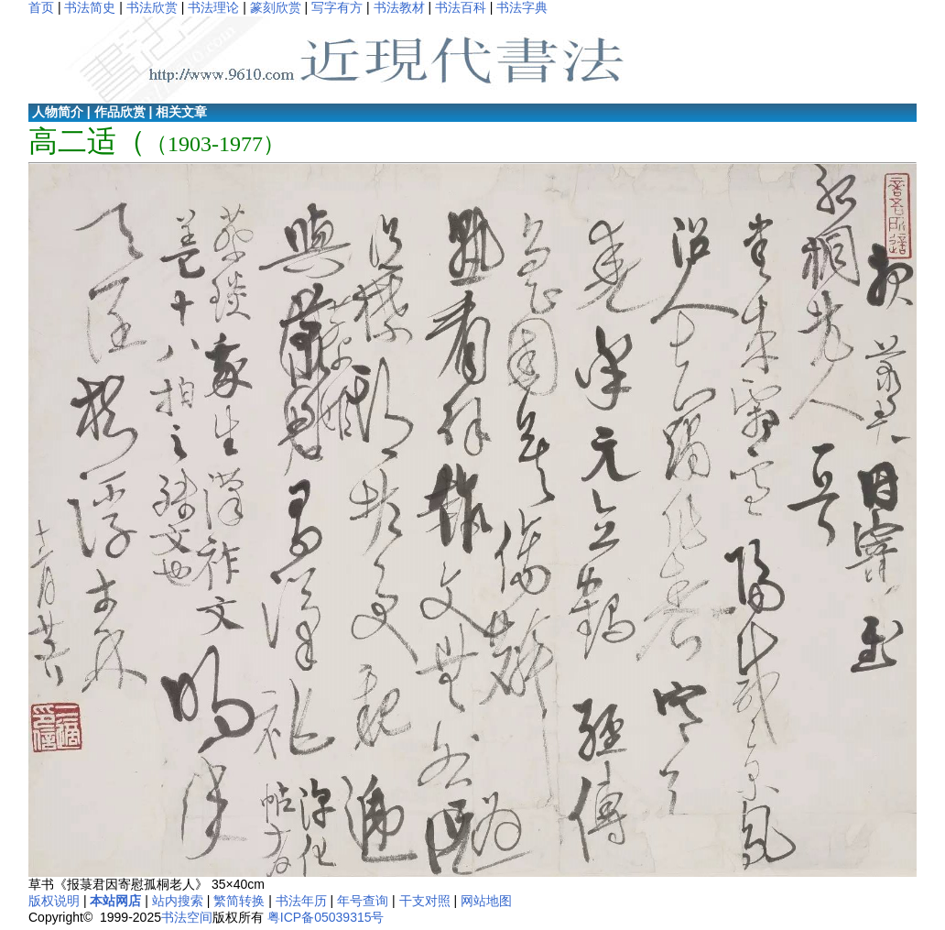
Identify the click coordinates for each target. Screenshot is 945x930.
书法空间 (186, 917)
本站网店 (115, 900)
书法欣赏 (152, 7)
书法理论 (213, 7)
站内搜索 (177, 900)
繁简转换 (239, 900)
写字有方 (337, 7)
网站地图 (486, 900)
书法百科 (460, 7)
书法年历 (301, 900)
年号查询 (362, 900)
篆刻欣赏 (275, 7)
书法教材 (399, 7)
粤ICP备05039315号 (326, 917)
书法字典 (522, 7)
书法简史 (89, 7)
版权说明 (54, 900)
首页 (41, 7)
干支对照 (425, 900)
